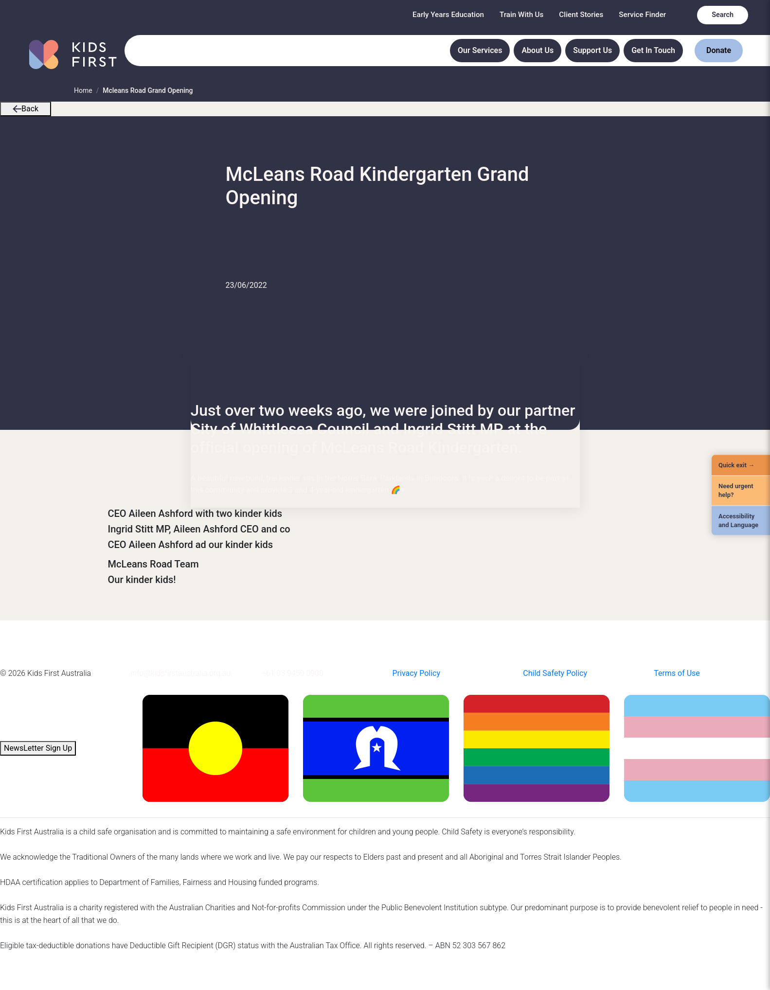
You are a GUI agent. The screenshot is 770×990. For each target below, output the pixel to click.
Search (723, 15)
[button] (17, 108)
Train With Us (521, 14)
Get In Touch (653, 50)
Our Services (480, 50)
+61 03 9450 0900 (292, 673)
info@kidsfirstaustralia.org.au (181, 673)
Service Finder (642, 14)
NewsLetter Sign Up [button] (38, 748)
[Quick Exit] (741, 465)
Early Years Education (448, 14)
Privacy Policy (416, 673)
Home (83, 90)
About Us (537, 50)
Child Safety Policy (555, 673)
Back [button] (25, 108)
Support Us (592, 50)
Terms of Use (677, 673)
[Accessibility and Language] (741, 520)
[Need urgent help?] (741, 490)
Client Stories (581, 14)
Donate (718, 50)
